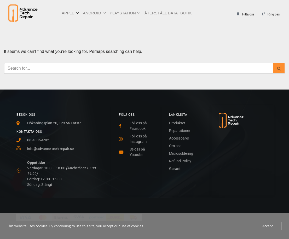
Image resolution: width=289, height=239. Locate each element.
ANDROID (94, 13)
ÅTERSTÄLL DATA (161, 13)
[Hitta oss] (238, 14)
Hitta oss (248, 14)
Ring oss (274, 14)
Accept (267, 226)
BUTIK (186, 13)
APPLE (70, 13)
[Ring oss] (263, 14)
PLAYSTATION (125, 13)
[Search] (138, 68)
